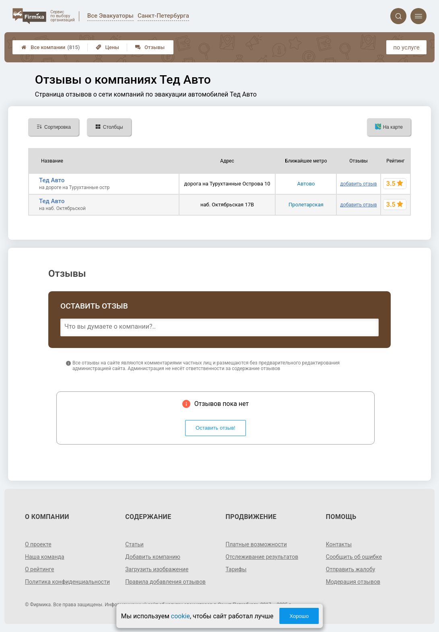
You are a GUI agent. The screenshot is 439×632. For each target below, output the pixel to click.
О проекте (38, 544)
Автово (306, 184)
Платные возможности (256, 544)
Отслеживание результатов (262, 557)
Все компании (50, 47)
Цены (107, 47)
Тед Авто (52, 180)
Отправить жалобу (350, 569)
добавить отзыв (358, 184)
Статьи (134, 544)
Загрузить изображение (156, 569)
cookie (180, 616)
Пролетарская (306, 205)
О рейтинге (39, 569)
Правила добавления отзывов (165, 581)
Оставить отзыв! (215, 428)
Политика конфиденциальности (67, 581)
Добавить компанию (152, 557)
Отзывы (150, 47)
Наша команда (44, 557)
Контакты (339, 544)
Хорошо (299, 616)
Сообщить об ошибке (354, 557)
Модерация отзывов (353, 581)
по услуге (406, 47)
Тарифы (236, 569)
